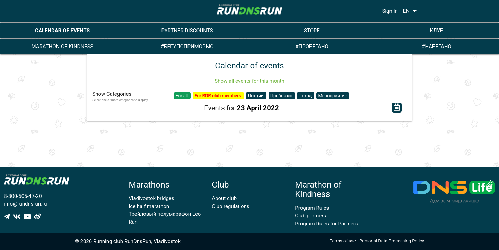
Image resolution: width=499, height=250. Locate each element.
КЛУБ (436, 30)
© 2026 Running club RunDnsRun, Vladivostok (128, 241)
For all (182, 95)
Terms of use (343, 240)
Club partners (310, 215)
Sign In (389, 11)
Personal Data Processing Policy (391, 240)
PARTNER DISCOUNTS (187, 30)
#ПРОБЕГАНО (311, 46)
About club (224, 198)
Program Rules (312, 208)
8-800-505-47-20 (23, 196)
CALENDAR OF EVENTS (62, 30)
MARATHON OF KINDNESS (63, 46)
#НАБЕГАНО (437, 46)
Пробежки (281, 95)
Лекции (256, 95)
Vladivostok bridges (151, 198)
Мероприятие (332, 95)
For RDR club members (218, 95)
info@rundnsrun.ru (25, 204)
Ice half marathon (149, 206)
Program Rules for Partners (326, 223)
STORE (312, 30)
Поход (306, 95)
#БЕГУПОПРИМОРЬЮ (187, 46)
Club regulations (230, 206)
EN (411, 11)
